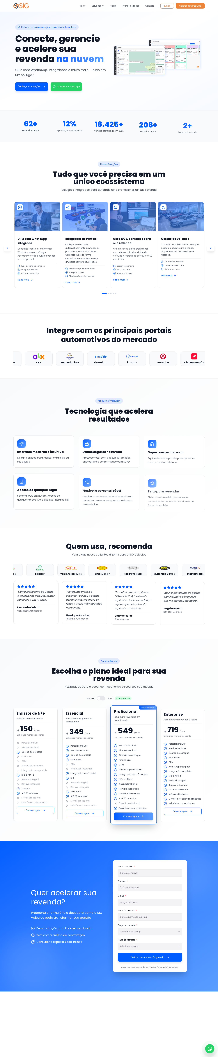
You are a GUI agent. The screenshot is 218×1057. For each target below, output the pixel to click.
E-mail (123, 895)
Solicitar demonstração (190, 6)
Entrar (167, 6)
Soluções (98, 5)
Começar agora (35, 812)
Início (83, 5)
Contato (149, 5)
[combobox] (151, 931)
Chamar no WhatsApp (66, 86)
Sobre (113, 5)
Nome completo (127, 866)
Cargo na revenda (129, 925)
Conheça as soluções (32, 86)
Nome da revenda (128, 910)
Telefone (124, 881)
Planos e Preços (131, 5)
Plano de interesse (129, 939)
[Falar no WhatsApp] (209, 1048)
